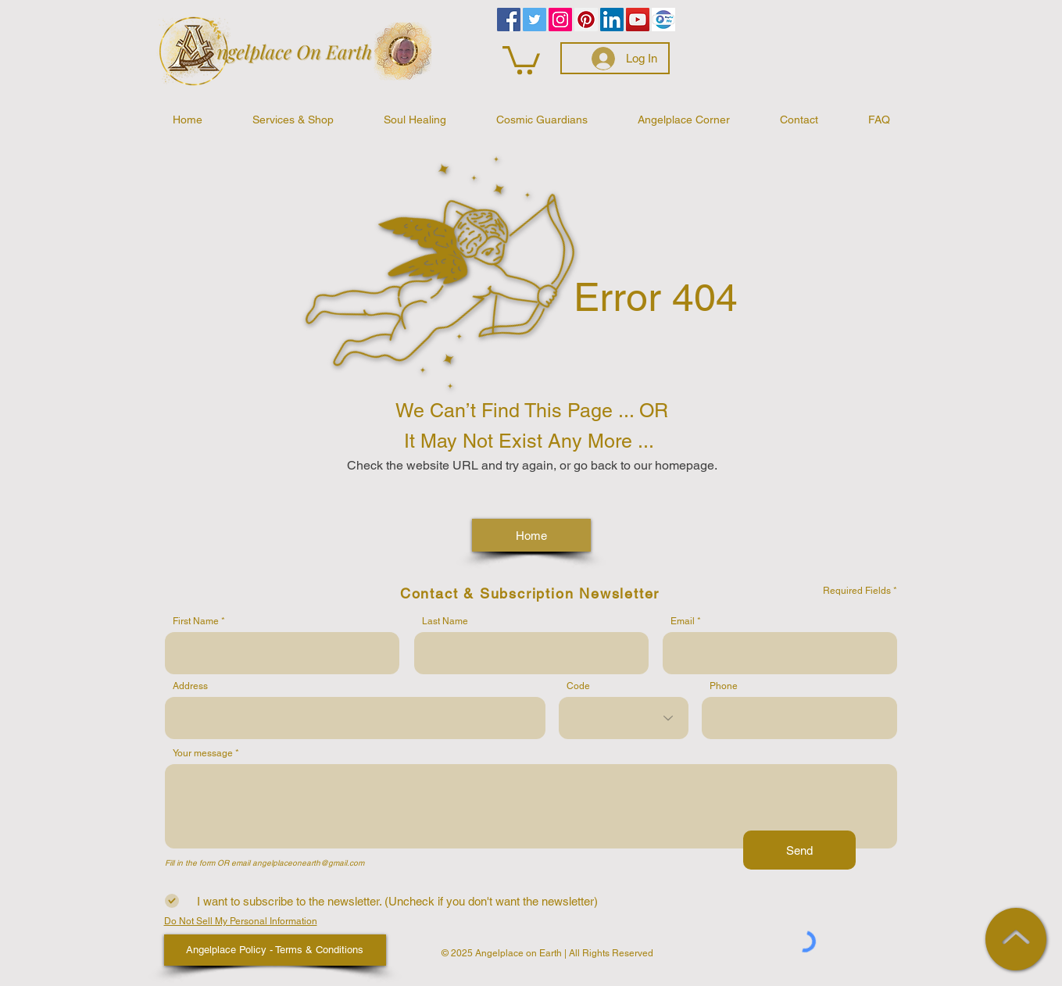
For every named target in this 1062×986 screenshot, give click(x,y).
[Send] (799, 850)
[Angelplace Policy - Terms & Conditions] (275, 950)
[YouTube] (637, 19)
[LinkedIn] (612, 19)
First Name (196, 621)
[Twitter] (534, 19)
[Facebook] (508, 19)
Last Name (445, 621)
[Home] (531, 535)
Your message (203, 753)
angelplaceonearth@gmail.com (308, 863)
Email (682, 621)
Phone (724, 686)
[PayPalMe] (663, 19)
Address (190, 686)
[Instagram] (560, 19)
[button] (521, 58)
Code (578, 686)
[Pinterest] (586, 19)
